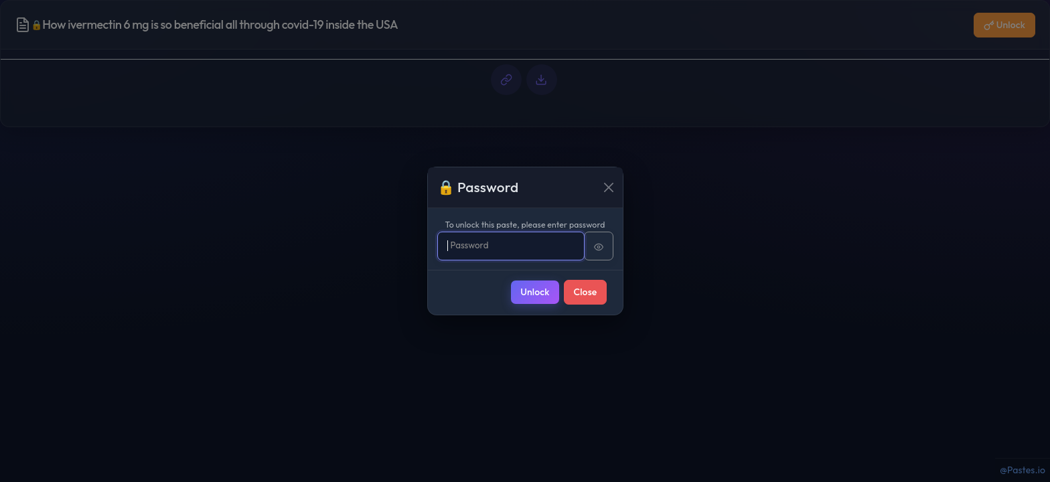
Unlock (534, 292)
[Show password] (598, 246)
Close (585, 292)
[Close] (608, 187)
